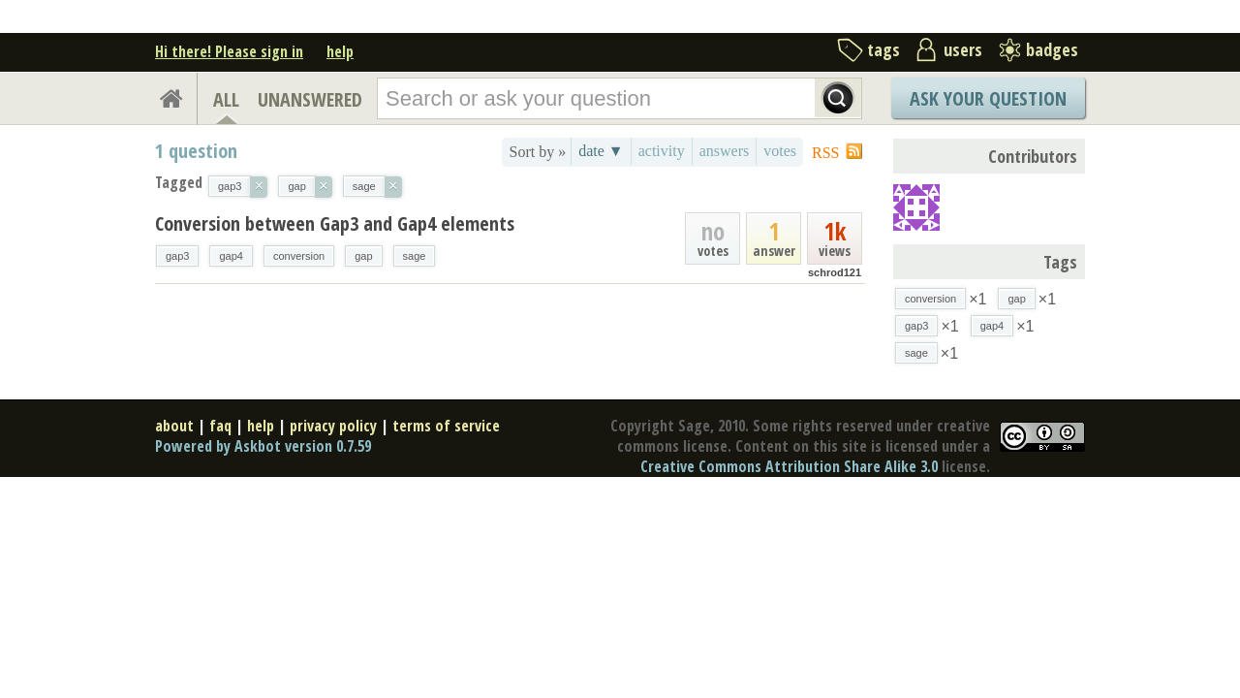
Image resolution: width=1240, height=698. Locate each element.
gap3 (177, 256)
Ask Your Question (988, 98)
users (963, 49)
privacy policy (333, 425)
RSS (825, 152)
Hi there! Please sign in (229, 51)
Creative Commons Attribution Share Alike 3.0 (789, 466)
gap (363, 256)
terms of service (446, 425)
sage (414, 256)
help (340, 51)
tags (883, 49)
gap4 (230, 256)
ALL (226, 99)
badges (1052, 49)
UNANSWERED (310, 99)
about (174, 425)
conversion (299, 256)
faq (220, 425)
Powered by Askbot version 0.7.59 (263, 446)
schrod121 (834, 272)
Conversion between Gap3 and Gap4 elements (334, 223)
